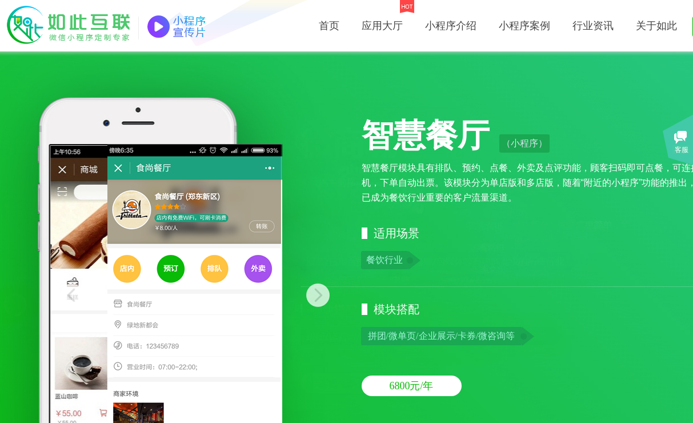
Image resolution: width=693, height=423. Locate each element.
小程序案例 (524, 25)
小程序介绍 (450, 25)
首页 (329, 25)
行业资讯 (593, 25)
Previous (83, 295)
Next (306, 295)
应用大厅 (382, 25)
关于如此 (656, 25)
